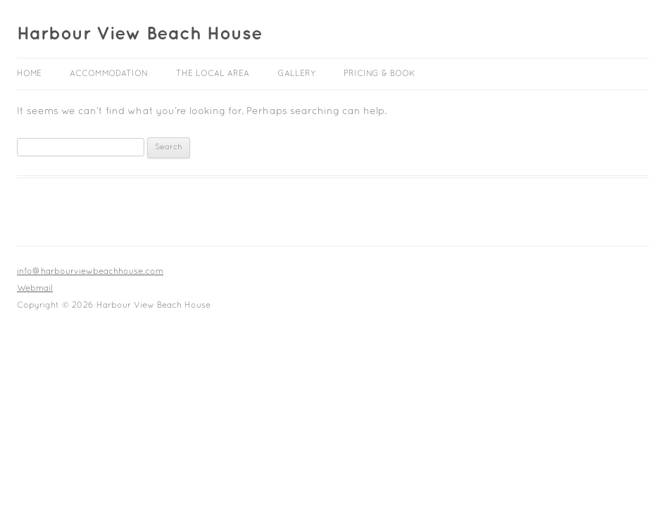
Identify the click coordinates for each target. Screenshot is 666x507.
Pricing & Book (379, 73)
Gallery (296, 73)
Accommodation (109, 73)
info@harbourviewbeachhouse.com (90, 271)
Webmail (35, 288)
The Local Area (212, 73)
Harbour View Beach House (140, 33)
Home (29, 73)
